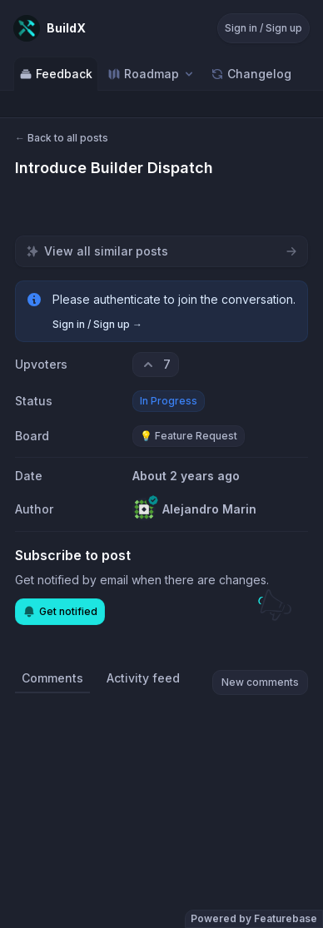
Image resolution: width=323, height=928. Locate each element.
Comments (52, 678)
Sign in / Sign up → (97, 324)
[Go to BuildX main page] (49, 28)
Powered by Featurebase (254, 918)
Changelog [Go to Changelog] (251, 74)
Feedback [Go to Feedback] (55, 74)
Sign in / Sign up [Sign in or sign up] (263, 28)
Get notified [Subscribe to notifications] (59, 611)
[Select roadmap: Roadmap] (151, 74)
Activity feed (143, 678)
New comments (260, 682)
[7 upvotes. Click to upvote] (155, 364)
